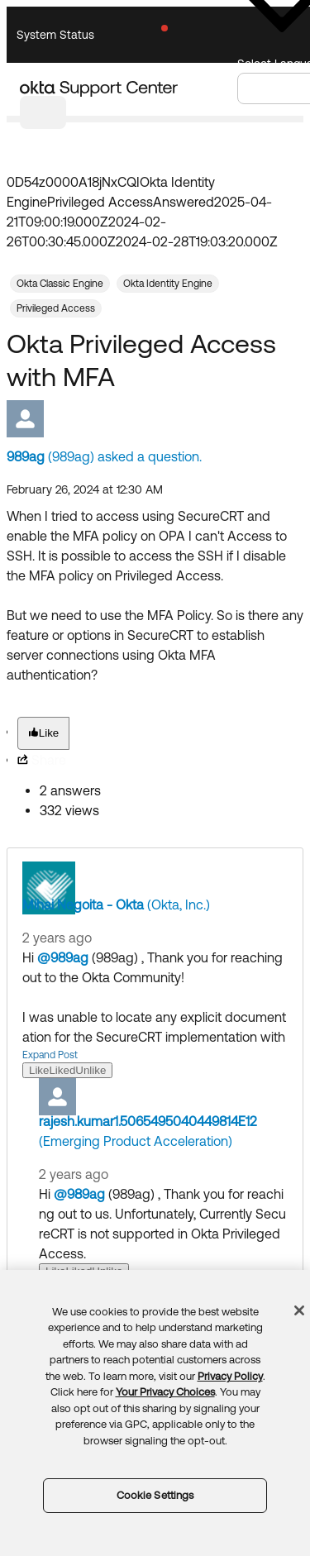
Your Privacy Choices (165, 1392)
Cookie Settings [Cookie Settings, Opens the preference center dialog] (155, 1495)
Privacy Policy (230, 1376)
